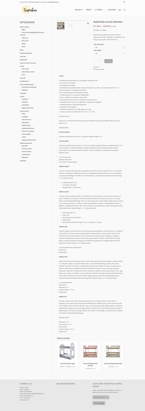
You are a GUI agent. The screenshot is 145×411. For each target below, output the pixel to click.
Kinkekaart (23, 161)
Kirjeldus (61, 76)
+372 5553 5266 (26, 398)
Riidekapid (25, 90)
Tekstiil (24, 137)
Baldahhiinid (23, 60)
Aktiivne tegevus (24, 27)
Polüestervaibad (26, 151)
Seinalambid (25, 105)
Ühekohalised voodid (28, 72)
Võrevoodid (25, 69)
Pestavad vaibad (26, 149)
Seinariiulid (23, 93)
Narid (23, 75)
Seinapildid (25, 117)
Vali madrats (97, 50)
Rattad (24, 44)
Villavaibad (25, 157)
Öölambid (24, 102)
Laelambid (25, 99)
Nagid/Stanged (26, 125)
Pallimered (25, 38)
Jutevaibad (25, 146)
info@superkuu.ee (53, 2)
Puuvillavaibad (26, 154)
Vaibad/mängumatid (26, 143)
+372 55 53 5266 (33, 2)
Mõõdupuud (25, 122)
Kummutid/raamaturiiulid (29, 87)
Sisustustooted (24, 111)
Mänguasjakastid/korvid (29, 140)
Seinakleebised (24, 81)
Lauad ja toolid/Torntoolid (28, 63)
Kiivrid (23, 46)
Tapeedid (22, 78)
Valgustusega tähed (27, 108)
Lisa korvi (108, 61)
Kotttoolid (23, 56)
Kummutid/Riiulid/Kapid (27, 84)
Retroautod (25, 41)
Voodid (22, 66)
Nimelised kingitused (26, 53)
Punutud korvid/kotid (28, 131)
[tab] (61, 76)
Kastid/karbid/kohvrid (28, 128)
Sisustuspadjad (26, 134)
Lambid (22, 96)
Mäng (21, 50)
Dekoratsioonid (26, 119)
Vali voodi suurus (99, 44)
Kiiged (23, 29)
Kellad (23, 114)
